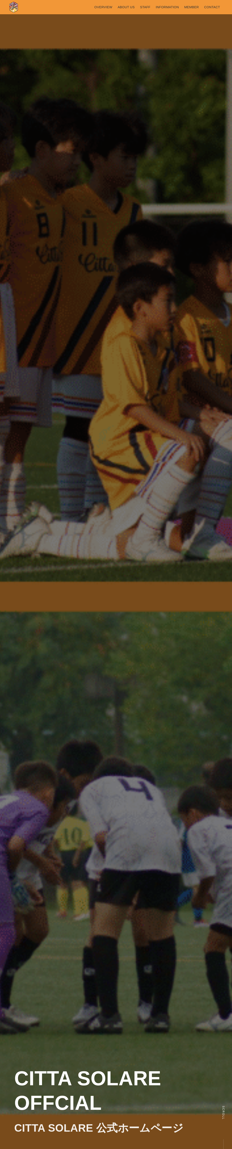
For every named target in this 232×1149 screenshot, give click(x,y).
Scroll (223, 1113)
